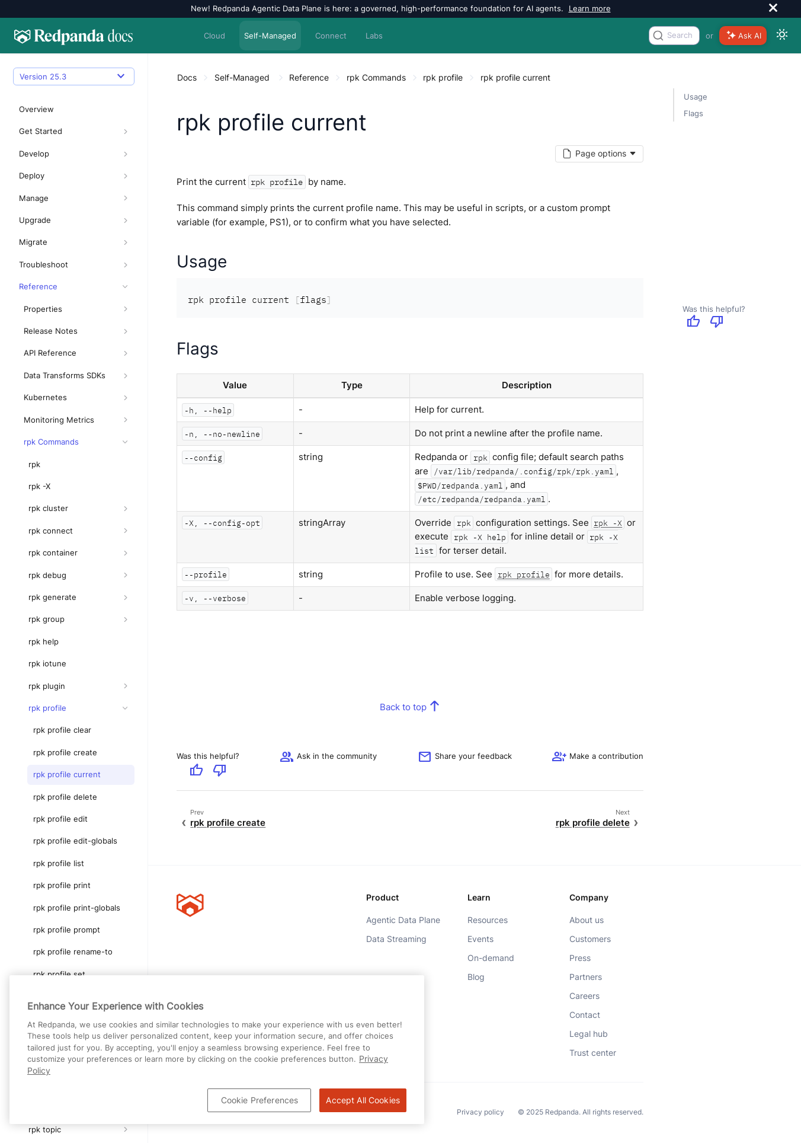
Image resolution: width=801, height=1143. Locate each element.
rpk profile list (58, 797)
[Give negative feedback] (717, 322)
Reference (38, 220)
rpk (34, 398)
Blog (476, 977)
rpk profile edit (60, 752)
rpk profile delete (65, 730)
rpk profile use (60, 952)
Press (580, 958)
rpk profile (47, 641)
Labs (374, 35)
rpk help (43, 575)
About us (586, 920)
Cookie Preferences (260, 1100)
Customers (590, 939)
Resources (487, 920)
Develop (34, 87)
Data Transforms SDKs (64, 309)
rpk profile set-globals (74, 930)
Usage (695, 96)
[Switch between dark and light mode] (782, 35)
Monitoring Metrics (59, 353)
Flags (693, 113)
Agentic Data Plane (403, 920)
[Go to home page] (73, 35)
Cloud (214, 35)
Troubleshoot (43, 198)
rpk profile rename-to (73, 885)
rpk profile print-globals (76, 841)
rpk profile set (59, 907)
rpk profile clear (62, 664)
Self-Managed (270, 35)
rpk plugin (46, 619)
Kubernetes (45, 331)
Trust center (592, 1053)
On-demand (490, 958)
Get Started (40, 65)
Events (480, 939)
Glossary (40, 1129)
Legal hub (588, 1034)
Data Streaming (396, 939)
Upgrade (35, 154)
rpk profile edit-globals (75, 775)
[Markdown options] (598, 153)
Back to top (403, 706)
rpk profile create (65, 686)
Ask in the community (328, 756)
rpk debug (47, 508)
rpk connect (50, 464)
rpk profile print (62, 819)
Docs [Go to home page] (187, 77)
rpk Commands (51, 376)
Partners (585, 977)
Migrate (33, 176)
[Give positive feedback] (693, 322)
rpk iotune (47, 597)
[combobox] (674, 35)
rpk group (46, 553)
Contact (584, 1015)
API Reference (50, 287)
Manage (34, 131)
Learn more (590, 8)
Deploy (31, 109)
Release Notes (51, 265)
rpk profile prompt (66, 864)
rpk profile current (67, 708)
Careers (584, 996)
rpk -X (39, 419)
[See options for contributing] (597, 756)
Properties (43, 242)
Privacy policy (480, 1112)
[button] (125, 65)
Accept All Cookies (363, 1100)
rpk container (53, 486)
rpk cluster (48, 442)
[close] (773, 9)
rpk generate (52, 530)
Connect (331, 35)
